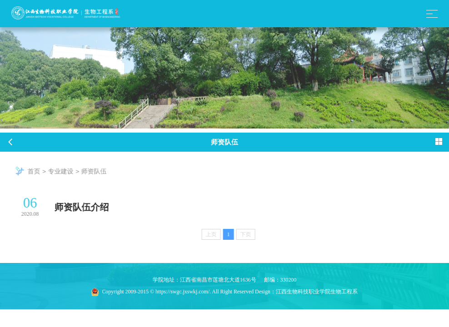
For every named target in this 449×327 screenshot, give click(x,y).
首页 (38, 171)
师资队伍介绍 (86, 207)
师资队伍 (98, 171)
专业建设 (65, 171)
